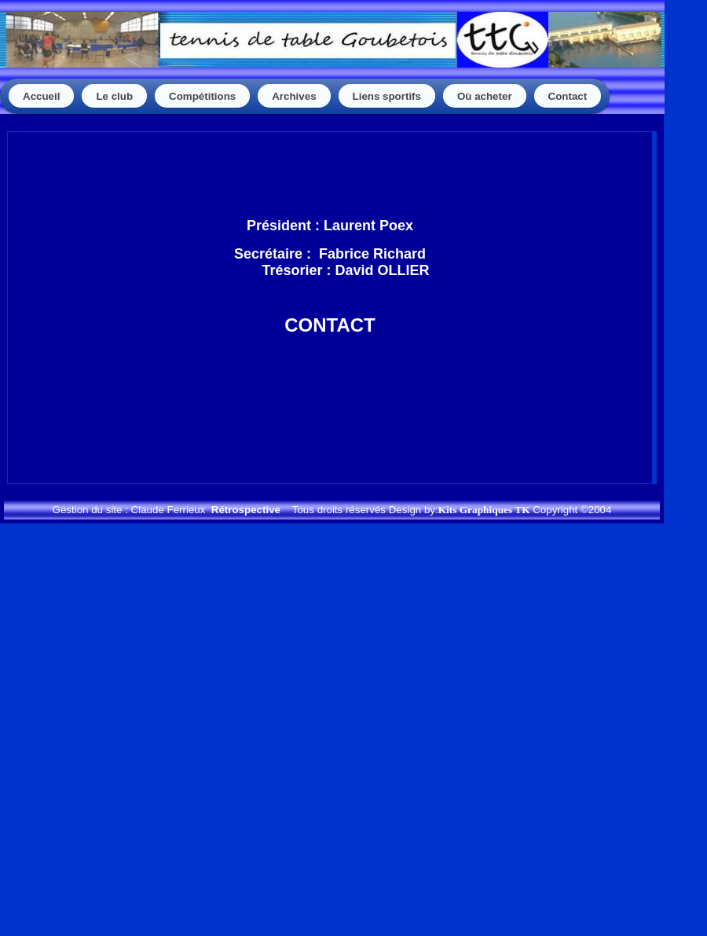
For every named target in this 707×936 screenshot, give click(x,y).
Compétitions (202, 96)
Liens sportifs (387, 96)
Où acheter (484, 96)
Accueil (41, 96)
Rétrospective (245, 510)
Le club (114, 96)
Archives (294, 96)
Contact (568, 96)
